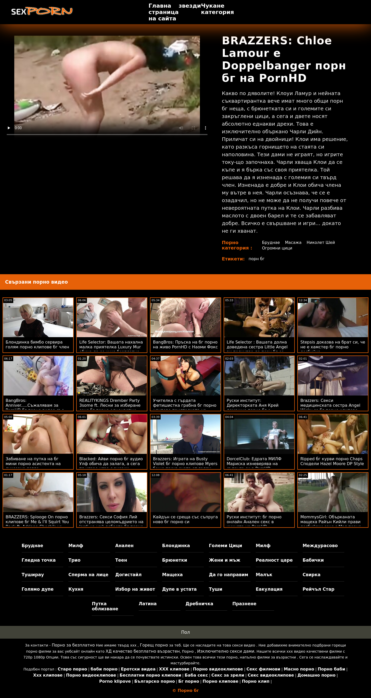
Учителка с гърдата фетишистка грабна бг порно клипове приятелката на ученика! (184, 407)
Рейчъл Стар (319, 589)
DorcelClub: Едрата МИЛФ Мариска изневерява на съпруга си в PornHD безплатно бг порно (254, 466)
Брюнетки (174, 560)
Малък (264, 574)
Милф (75, 545)
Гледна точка (39, 560)
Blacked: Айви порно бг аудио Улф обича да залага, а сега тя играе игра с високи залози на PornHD (111, 466)
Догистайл (128, 574)
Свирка (312, 574)
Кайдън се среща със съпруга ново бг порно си (185, 519)
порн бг (257, 258)
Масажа (293, 242)
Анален (124, 545)
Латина (148, 603)
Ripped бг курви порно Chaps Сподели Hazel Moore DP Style (332, 461)
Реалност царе (274, 560)
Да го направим (228, 574)
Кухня (75, 589)
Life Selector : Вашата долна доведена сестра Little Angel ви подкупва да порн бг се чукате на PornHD (257, 349)
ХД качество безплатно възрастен (143, 651)
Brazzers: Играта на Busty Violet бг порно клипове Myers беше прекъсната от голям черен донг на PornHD (185, 466)
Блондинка (176, 545)
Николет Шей (321, 242)
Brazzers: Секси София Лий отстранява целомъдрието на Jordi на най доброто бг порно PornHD (111, 524)
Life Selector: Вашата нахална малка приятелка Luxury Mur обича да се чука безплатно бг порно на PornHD (111, 349)
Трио (74, 560)
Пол (185, 632)
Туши (215, 589)
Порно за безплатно (73, 645)
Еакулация (269, 589)
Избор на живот (135, 589)
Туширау (33, 574)
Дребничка (199, 603)
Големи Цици (225, 545)
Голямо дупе (38, 589)
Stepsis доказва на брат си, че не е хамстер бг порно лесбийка (332, 347)
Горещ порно (154, 645)
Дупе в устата (179, 589)
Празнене (244, 603)
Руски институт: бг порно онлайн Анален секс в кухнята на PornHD (254, 522)
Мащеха (172, 574)
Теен (121, 560)
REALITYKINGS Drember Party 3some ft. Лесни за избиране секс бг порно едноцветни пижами (109, 407)
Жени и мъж (224, 560)
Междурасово (320, 545)
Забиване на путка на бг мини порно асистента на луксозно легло (33, 463)
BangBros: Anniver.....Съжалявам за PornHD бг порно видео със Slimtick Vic (35, 407)
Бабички (313, 560)
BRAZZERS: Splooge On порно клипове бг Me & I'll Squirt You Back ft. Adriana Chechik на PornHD (37, 524)
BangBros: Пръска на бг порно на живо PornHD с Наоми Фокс (185, 344)
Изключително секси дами (225, 651)
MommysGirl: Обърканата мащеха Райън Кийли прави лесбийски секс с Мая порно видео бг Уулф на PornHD (330, 524)
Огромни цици (277, 248)
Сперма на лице (88, 574)
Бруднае (271, 242)
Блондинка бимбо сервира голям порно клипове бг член (37, 344)
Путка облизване (105, 606)
